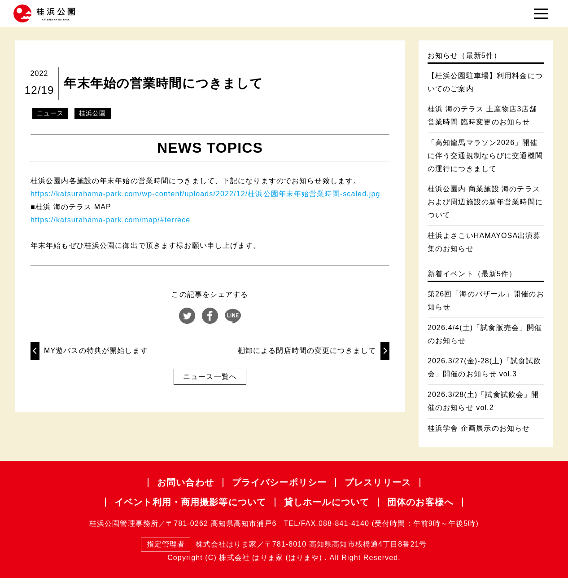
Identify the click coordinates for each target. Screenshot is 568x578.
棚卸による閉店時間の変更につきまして (307, 350)
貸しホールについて (326, 502)
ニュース (50, 113)
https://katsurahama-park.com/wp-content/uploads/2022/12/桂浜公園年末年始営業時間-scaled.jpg (205, 194)
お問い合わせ (185, 482)
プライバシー (279, 482)
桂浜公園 (92, 113)
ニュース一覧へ (210, 376)
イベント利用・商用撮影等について (190, 502)
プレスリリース (378, 482)
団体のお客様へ (420, 502)
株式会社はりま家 (199, 545)
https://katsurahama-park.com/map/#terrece (110, 220)
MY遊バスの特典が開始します (96, 350)
